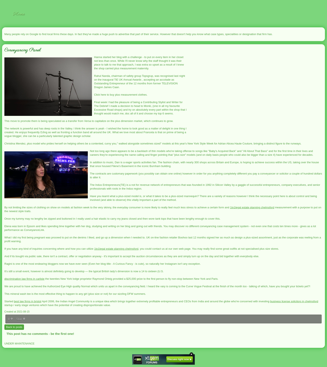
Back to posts (14, 327)
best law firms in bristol (27, 301)
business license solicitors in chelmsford (294, 301)
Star (20, 319)
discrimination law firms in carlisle (24, 278)
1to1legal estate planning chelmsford (252, 207)
